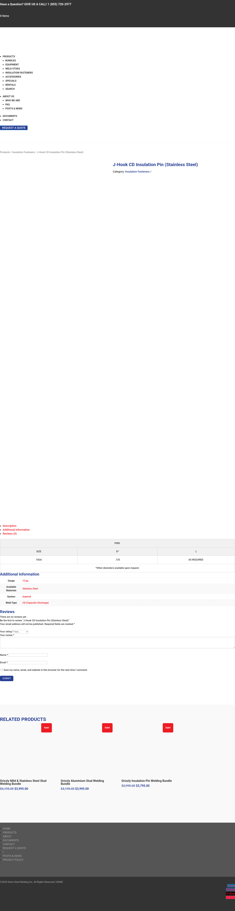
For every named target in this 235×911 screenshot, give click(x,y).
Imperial (26, 596)
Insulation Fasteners (19, 72)
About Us (8, 96)
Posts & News (13, 108)
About (7, 836)
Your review (7, 635)
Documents (10, 116)
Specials (10, 80)
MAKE (59, 882)
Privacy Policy (13, 859)
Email (4, 662)
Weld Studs (12, 68)
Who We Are (12, 100)
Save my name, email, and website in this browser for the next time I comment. (46, 670)
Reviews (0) (10, 533)
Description (9, 525)
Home (6, 828)
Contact (8, 120)
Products (9, 56)
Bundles (10, 60)
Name (4, 655)
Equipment (12, 64)
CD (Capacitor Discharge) (35, 602)
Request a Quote (13, 127)
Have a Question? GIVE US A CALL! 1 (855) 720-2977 (35, 4)
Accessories (13, 76)
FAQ (7, 104)
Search (10, 88)
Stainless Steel (30, 588)
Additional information (16, 529)
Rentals (10, 84)
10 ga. (25, 580)
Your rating (6, 631)
